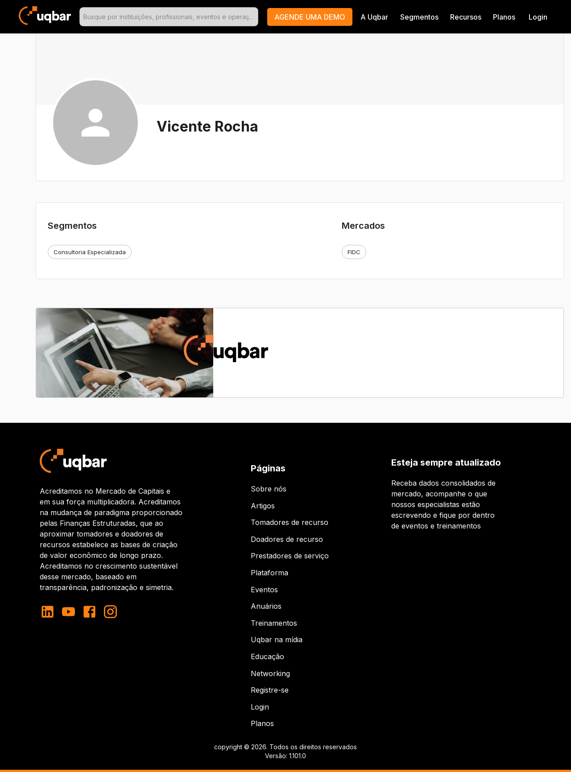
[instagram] (110, 612)
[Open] (254, 17)
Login (260, 706)
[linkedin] (50, 612)
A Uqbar (374, 16)
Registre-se (270, 689)
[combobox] (168, 16)
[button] (309, 17)
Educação (267, 656)
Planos (504, 16)
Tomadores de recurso (289, 522)
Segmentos (419, 16)
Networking (270, 673)
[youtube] (68, 612)
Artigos (263, 505)
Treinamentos (274, 623)
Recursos (465, 16)
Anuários (266, 606)
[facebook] (89, 612)
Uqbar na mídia (276, 639)
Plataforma (269, 572)
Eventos (264, 589)
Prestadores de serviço (290, 555)
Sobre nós (268, 488)
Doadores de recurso (287, 539)
